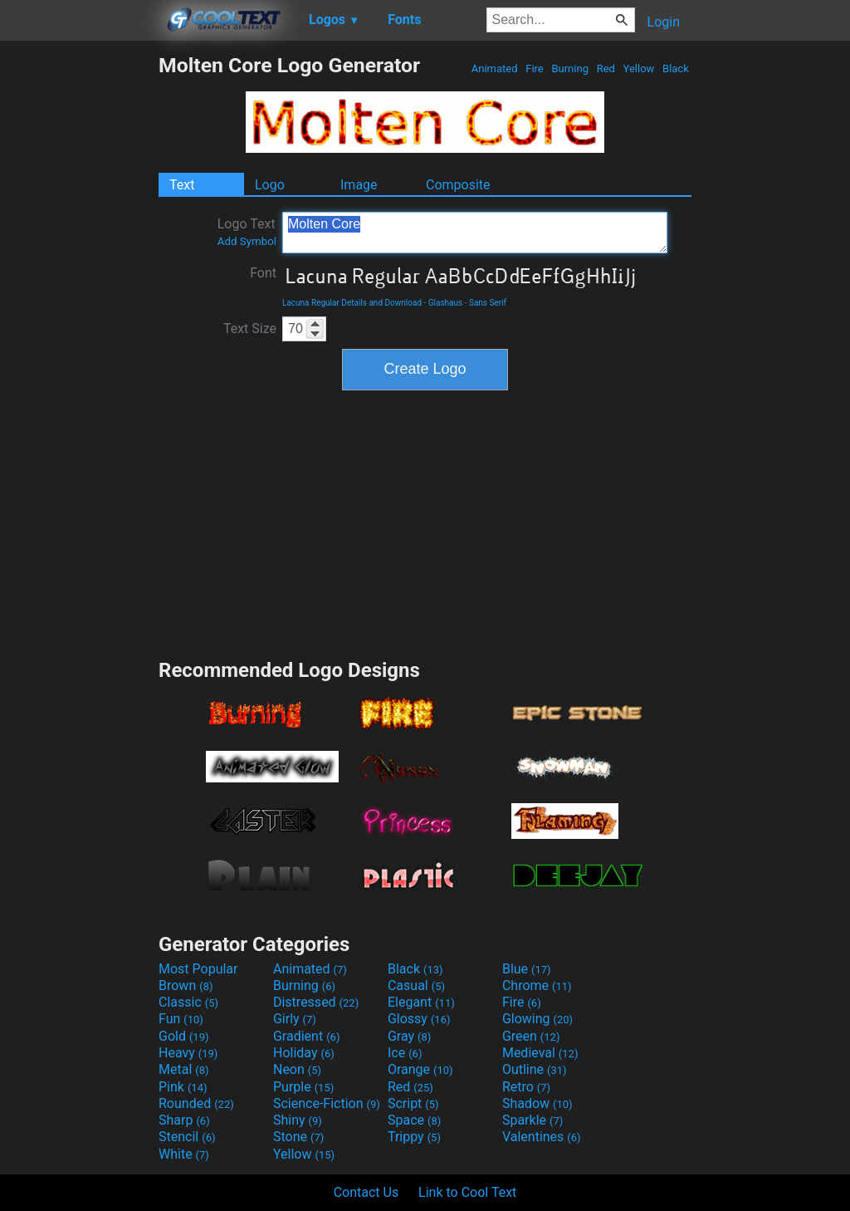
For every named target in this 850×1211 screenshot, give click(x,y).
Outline (534, 1069)
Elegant (421, 1002)
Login (663, 22)
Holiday (304, 1053)
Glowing (537, 1019)
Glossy (419, 1019)
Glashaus (445, 302)
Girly (294, 1019)
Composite (458, 185)
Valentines (541, 1137)
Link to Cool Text (467, 1192)
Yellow (638, 68)
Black (675, 68)
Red (606, 68)
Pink (183, 1087)
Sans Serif (487, 302)
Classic (188, 1002)
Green (531, 1036)
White (184, 1154)
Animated (494, 68)
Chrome (537, 985)
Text (181, 185)
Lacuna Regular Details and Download (352, 302)
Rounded (196, 1103)
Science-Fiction (326, 1103)
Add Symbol (246, 241)
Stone (298, 1137)
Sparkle (532, 1120)
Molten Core (474, 232)
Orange (420, 1069)
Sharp (184, 1120)
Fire (534, 68)
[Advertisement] (78, 302)
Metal (184, 1069)
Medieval (540, 1053)
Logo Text (246, 232)
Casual (416, 985)
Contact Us (366, 1192)
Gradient (306, 1036)
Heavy (188, 1053)
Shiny (297, 1120)
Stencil (187, 1137)
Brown (185, 985)
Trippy (414, 1137)
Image (359, 185)
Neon (297, 1069)
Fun (181, 1019)
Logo (270, 185)
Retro (526, 1087)
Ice (405, 1053)
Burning (570, 68)
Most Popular (198, 969)
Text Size (249, 328)
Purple (303, 1087)
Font (263, 273)
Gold (184, 1036)
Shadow (537, 1103)
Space (414, 1120)
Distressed (316, 1002)
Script (413, 1103)
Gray (409, 1036)
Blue (526, 969)
